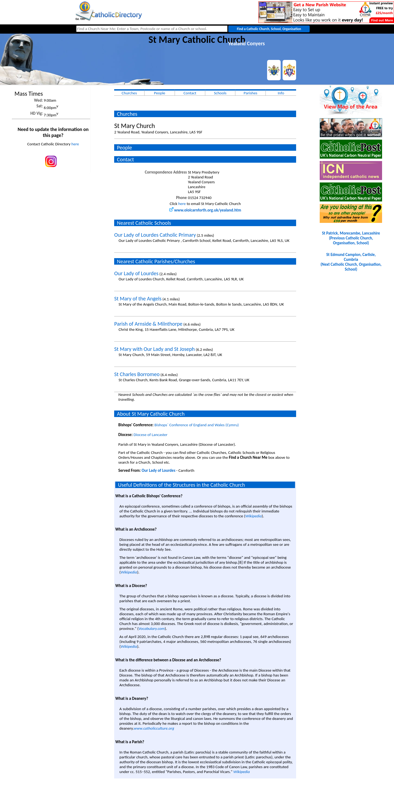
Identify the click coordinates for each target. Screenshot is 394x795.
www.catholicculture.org (154, 728)
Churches (129, 93)
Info (281, 93)
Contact (190, 93)
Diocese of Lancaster (150, 434)
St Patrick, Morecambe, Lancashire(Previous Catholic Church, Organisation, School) (351, 238)
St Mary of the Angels (137, 298)
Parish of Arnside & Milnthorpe (148, 323)
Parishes (250, 93)
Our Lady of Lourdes (136, 273)
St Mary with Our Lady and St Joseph (154, 349)
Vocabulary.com (152, 628)
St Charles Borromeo (136, 374)
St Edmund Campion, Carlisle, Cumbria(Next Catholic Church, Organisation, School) (351, 262)
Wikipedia (253, 516)
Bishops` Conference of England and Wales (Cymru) (197, 424)
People (159, 93)
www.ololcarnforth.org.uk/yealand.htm (205, 210)
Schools (220, 93)
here (75, 144)
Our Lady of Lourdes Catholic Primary (155, 235)
